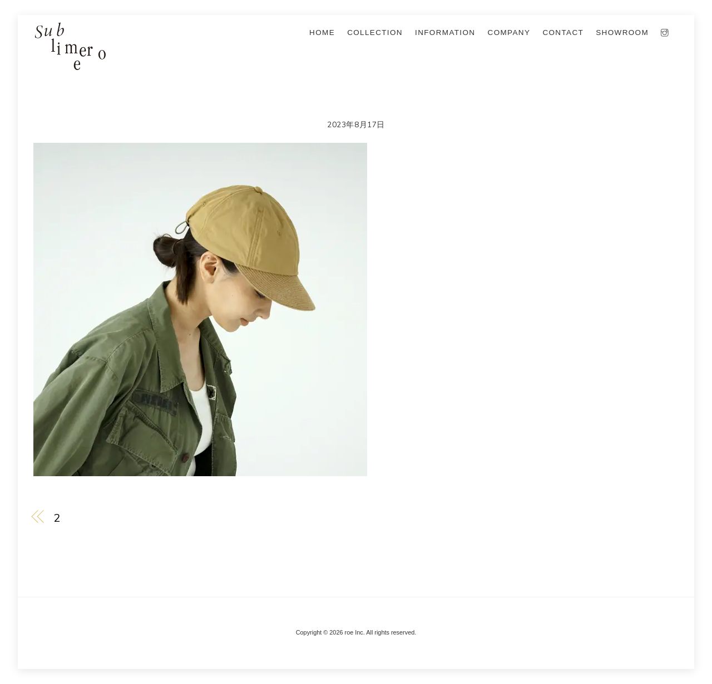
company (509, 32)
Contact (563, 32)
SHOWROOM (622, 32)
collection (375, 32)
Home (322, 32)
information (445, 32)
